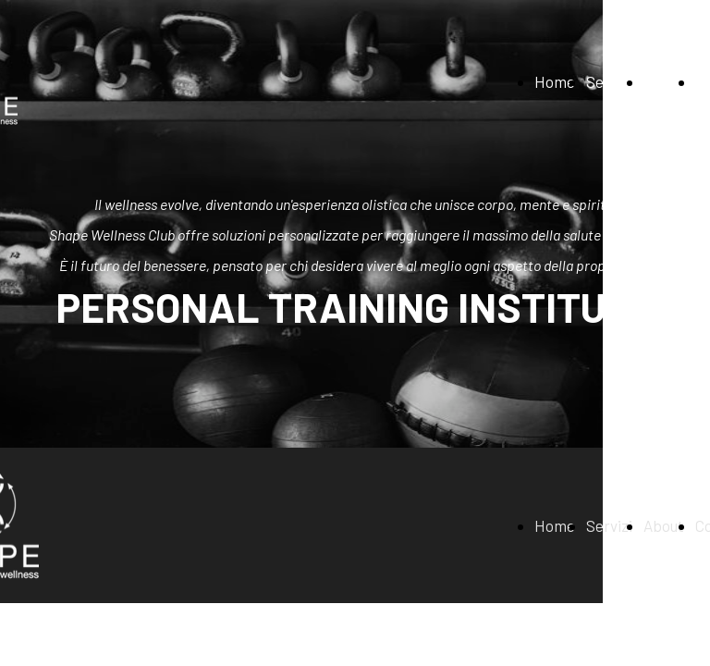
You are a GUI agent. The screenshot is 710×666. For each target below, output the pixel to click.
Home (554, 81)
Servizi (609, 81)
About (663, 81)
